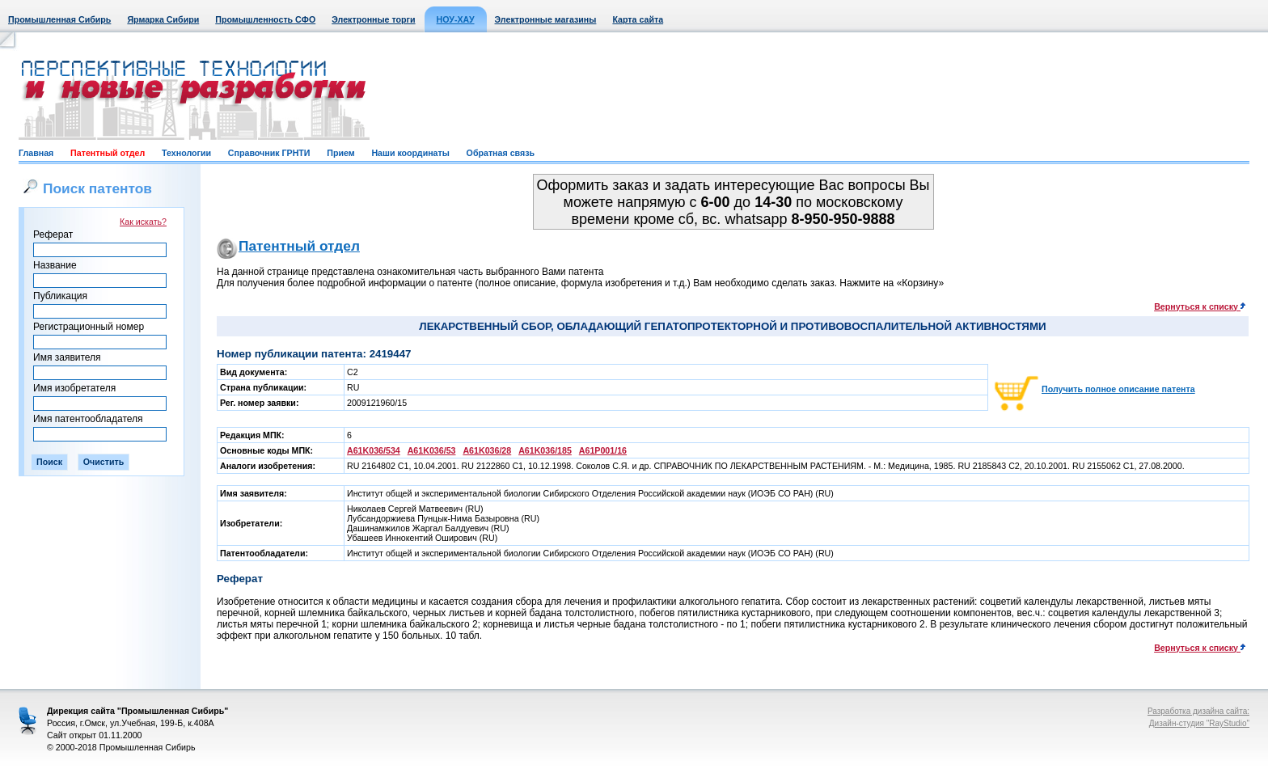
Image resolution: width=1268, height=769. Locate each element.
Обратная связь (501, 153)
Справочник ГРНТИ (269, 153)
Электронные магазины (546, 19)
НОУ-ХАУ (456, 19)
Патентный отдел (107, 153)
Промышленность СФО (265, 19)
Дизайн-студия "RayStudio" (1199, 723)
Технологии (186, 153)
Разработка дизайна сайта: (1198, 711)
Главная (36, 153)
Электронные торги (373, 19)
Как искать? (143, 221)
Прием (340, 153)
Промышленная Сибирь (59, 19)
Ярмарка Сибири (163, 19)
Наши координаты (410, 153)
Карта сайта (637, 19)
